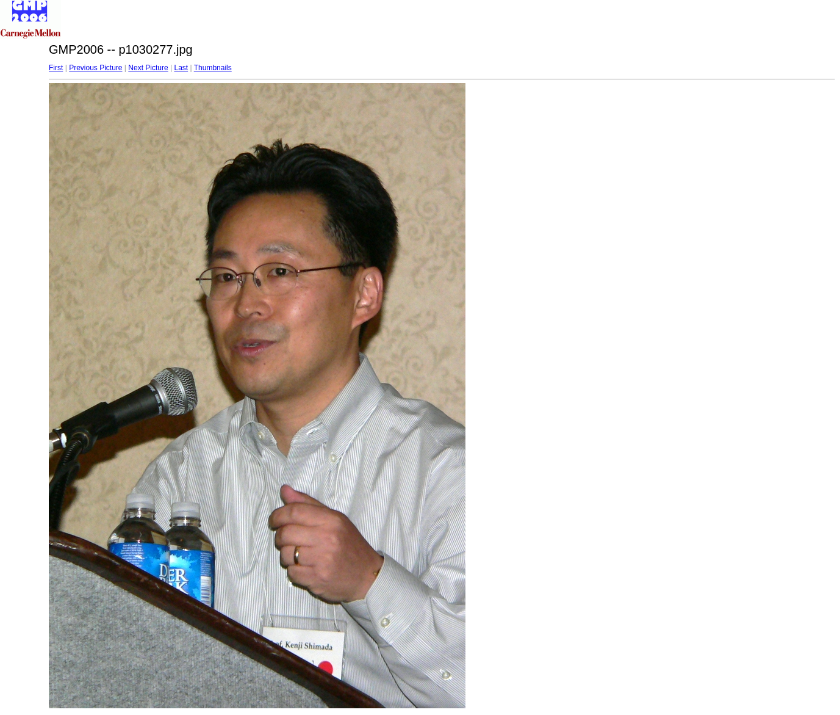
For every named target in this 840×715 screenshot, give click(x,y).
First (56, 68)
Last (181, 68)
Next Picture (148, 68)
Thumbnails (213, 68)
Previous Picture (95, 68)
